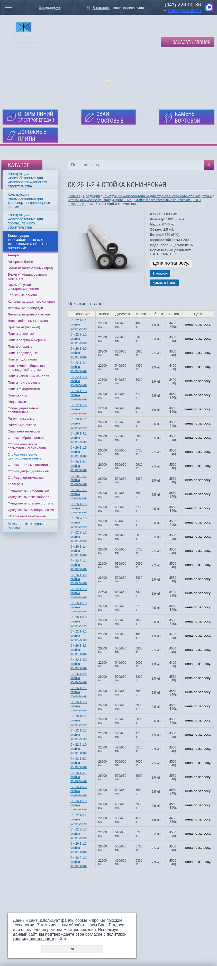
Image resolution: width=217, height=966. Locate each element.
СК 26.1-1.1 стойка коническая (78, 423)
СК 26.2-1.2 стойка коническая (78, 480)
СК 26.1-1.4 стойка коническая (78, 551)
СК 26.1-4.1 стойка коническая (78, 438)
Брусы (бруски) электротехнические (23, 287)
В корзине (101, 7)
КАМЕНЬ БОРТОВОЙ (187, 117)
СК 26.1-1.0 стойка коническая (78, 706)
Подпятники (17, 402)
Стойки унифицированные (28, 471)
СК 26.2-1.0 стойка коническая (78, 522)
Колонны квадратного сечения (31, 301)
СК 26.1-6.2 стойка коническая (78, 791)
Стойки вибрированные (26, 438)
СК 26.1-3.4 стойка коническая (78, 678)
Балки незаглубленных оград (30, 268)
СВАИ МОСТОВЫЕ (109, 117)
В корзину (160, 273)
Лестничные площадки (25, 308)
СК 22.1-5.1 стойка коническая (78, 763)
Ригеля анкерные (21, 418)
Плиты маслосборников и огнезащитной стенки (27, 368)
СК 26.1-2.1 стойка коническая (78, 692)
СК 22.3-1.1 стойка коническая (78, 565)
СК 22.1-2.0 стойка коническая (78, 593)
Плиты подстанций (22, 359)
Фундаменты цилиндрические (31, 510)
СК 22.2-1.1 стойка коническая (78, 339)
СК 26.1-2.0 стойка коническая (78, 805)
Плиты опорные (20, 346)
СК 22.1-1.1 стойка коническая (78, 324)
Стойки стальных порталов (29, 465)
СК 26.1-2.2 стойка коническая (78, 720)
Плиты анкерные (21, 334)
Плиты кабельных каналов (28, 376)
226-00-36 (188, 4)
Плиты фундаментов (24, 389)
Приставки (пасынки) (24, 327)
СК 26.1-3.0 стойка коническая (78, 621)
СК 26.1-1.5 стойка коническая (78, 452)
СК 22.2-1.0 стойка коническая (78, 749)
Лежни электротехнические (29, 314)
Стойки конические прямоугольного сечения (27, 446)
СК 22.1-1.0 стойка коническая (78, 381)
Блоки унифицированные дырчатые (27, 276)
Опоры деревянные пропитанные (23, 410)
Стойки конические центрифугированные (24, 456)
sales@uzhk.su (184, 10)
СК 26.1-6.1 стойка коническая (78, 466)
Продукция (91, 196)
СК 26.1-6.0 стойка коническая (78, 353)
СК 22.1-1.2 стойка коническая (78, 735)
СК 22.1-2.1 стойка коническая (78, 367)
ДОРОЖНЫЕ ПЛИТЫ (32, 135)
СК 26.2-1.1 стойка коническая (78, 494)
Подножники (17, 395)
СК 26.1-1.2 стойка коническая (78, 848)
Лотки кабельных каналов (28, 321)
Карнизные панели (22, 295)
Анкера (13, 255)
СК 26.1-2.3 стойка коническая (78, 607)
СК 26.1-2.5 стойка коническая (78, 395)
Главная (74, 196)
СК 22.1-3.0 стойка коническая (78, 664)
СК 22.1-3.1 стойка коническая (78, 636)
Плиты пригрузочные (24, 382)
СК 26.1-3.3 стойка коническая (78, 650)
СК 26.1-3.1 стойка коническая (78, 777)
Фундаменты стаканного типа (30, 503)
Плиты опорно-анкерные (27, 340)
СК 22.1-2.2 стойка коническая (78, 409)
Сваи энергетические (24, 431)
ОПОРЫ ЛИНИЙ (36, 117)
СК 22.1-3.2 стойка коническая (78, 819)
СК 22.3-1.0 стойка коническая (78, 833)
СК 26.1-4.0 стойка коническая (78, 579)
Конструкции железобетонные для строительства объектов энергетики (157, 196)
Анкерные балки (20, 262)
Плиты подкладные (23, 353)
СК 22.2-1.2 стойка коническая (78, 862)
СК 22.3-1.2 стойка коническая (78, 537)
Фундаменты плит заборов (28, 497)
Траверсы (15, 484)
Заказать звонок (191, 42)
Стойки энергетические (26, 478)
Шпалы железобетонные (27, 516)
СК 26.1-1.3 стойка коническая (78, 508)
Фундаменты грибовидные (28, 490)
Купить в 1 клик (164, 283)
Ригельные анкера (22, 425)
